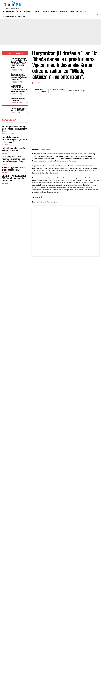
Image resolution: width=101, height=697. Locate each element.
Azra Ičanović (43, 90)
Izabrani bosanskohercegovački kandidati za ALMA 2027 (13, 149)
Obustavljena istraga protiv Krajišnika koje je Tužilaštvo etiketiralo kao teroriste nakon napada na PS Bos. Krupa (19, 63)
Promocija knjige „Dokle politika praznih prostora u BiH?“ (13, 168)
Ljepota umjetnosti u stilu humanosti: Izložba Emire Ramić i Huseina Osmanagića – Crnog (14, 158)
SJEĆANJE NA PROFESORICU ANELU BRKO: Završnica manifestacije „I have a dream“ (14, 178)
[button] (96, 14)
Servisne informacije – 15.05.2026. (19, 100)
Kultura (5, 153)
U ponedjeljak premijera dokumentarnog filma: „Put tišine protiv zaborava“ (14, 139)
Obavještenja (16, 112)
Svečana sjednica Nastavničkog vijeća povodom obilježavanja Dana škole (19, 77)
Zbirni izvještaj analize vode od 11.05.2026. (19, 109)
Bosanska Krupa (16, 70)
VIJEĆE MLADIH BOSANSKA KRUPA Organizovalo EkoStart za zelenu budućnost (19, 88)
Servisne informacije (18, 103)
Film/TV (5, 144)
